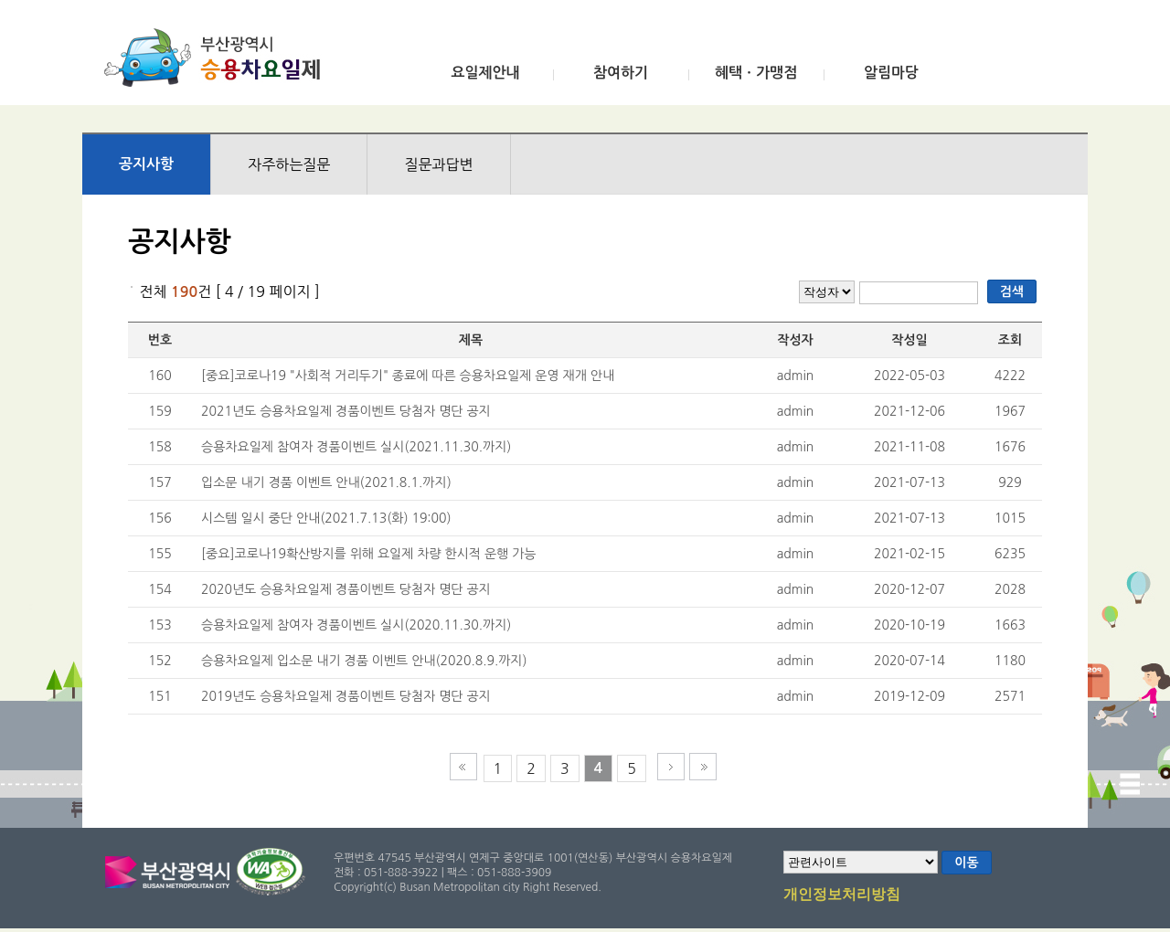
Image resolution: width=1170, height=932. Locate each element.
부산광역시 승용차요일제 (218, 58)
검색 (1012, 291)
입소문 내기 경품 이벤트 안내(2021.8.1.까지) (326, 482)
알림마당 (891, 72)
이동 (966, 862)
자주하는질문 (289, 164)
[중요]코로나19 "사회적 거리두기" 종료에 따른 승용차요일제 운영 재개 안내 (407, 375)
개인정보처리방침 (841, 895)
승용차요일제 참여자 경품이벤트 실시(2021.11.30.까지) (356, 446)
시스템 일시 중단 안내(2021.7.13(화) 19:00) (326, 518)
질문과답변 (438, 164)
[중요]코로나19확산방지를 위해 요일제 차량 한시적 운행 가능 (369, 553)
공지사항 (146, 164)
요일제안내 (485, 72)
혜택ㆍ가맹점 (756, 72)
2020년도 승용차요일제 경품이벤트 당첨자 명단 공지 (346, 589)
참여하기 (620, 72)
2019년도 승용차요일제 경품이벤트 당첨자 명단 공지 (346, 696)
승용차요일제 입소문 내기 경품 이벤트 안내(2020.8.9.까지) (364, 660)
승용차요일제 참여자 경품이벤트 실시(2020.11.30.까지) (356, 625)
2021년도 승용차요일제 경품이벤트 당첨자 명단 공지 (346, 411)
